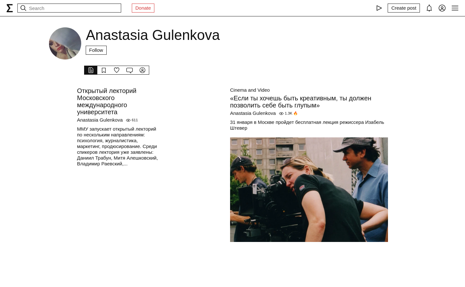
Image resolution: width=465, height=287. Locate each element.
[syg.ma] (9, 8)
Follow (96, 50)
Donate (143, 8)
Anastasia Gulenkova (100, 120)
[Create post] (404, 8)
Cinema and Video (250, 90)
